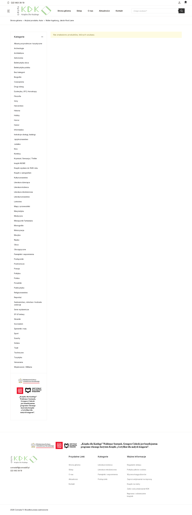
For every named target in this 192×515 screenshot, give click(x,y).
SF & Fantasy (19, 314)
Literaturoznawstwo (22, 197)
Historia (17, 111)
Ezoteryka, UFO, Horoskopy (25, 91)
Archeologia (19, 48)
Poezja (17, 269)
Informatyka (19, 130)
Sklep (79, 11)
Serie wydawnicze (21, 309)
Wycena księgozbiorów (136, 474)
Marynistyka (19, 211)
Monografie (19, 225)
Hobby (17, 115)
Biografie (17, 77)
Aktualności (104, 11)
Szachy (17, 338)
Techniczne (19, 353)
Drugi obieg (19, 87)
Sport (16, 333)
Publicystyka (19, 288)
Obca (16, 245)
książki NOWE (19, 163)
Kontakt (119, 11)
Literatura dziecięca (22, 182)
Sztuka (17, 343)
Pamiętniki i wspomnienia (24, 254)
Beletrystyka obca (21, 63)
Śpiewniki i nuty (20, 329)
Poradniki (18, 283)
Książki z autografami (22, 173)
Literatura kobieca (21, 187)
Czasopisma (19, 82)
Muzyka (17, 235)
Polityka (17, 273)
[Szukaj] (182, 10)
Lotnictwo (18, 202)
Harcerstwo (18, 106)
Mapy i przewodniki (22, 206)
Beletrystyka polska (22, 67)
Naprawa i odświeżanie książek (136, 495)
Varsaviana (18, 362)
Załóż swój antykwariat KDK (138, 489)
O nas (90, 11)
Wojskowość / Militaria (23, 367)
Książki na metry (133, 484)
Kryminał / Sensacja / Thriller (25, 158)
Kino (16, 149)
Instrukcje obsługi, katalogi (25, 134)
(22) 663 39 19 (15, 2)
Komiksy (17, 154)
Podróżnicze (19, 264)
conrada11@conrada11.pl (20, 467)
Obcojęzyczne (20, 249)
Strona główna (64, 11)
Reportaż (18, 297)
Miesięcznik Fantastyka (23, 221)
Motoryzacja (19, 230)
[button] (179, 2)
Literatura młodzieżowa (23, 192)
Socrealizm (18, 324)
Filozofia (17, 96)
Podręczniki (19, 259)
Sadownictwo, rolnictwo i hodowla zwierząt (28, 303)
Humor (16, 125)
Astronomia (18, 58)
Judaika (17, 144)
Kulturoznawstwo (21, 178)
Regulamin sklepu (134, 465)
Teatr (16, 348)
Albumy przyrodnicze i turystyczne (28, 43)
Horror (16, 120)
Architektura (19, 53)
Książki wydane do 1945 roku (26, 168)
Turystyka (18, 357)
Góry (16, 101)
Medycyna (18, 216)
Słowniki (17, 319)
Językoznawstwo (21, 139)
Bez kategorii (19, 72)
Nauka (16, 240)
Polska (16, 278)
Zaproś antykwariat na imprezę (139, 479)
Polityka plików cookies (136, 470)
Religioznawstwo (21, 293)
